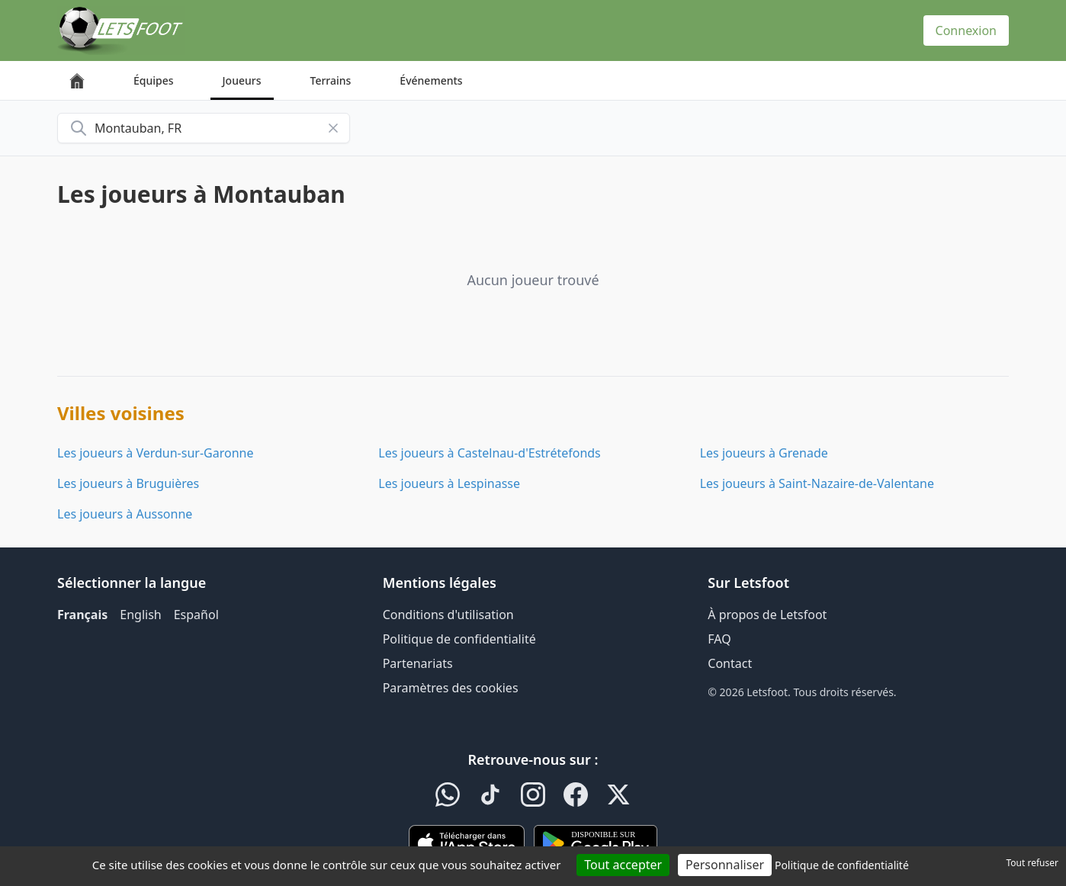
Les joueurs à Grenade (764, 453)
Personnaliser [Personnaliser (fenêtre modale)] (725, 864)
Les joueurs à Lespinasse (449, 483)
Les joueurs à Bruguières (128, 483)
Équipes (153, 80)
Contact (730, 663)
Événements (431, 80)
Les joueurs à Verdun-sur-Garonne (155, 453)
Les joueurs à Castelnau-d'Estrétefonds (489, 453)
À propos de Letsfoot (767, 614)
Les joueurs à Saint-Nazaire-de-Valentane (817, 483)
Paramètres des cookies (451, 687)
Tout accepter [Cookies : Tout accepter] (623, 864)
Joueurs (242, 80)
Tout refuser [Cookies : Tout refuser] (1032, 862)
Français (82, 614)
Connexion (966, 30)
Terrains (331, 80)
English (140, 614)
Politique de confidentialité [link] (842, 865)
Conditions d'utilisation (448, 614)
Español (196, 614)
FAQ (719, 639)
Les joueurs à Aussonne (124, 514)
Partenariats (418, 663)
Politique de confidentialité (459, 639)
